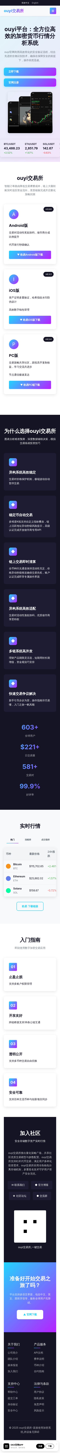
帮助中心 (13, 1391)
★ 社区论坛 (19, 1195)
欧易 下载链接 (30, 906)
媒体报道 (13, 1365)
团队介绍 (13, 1358)
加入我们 (13, 1371)
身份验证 (13, 1404)
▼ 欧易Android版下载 (30, 254)
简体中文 (25, 3)
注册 (40, 1446)
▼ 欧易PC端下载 (30, 384)
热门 (12, 839)
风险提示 (39, 1410)
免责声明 (39, 1404)
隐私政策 (39, 1398)
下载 (50, 1446)
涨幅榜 (28, 839)
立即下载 (13, 71)
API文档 (38, 1352)
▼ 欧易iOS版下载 (30, 319)
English (35, 3)
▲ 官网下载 (30, 1314)
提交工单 (13, 1398)
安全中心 (13, 1410)
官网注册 (13, 82)
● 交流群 (42, 1195)
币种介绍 (39, 1365)
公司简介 (13, 1352)
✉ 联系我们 (18, 1184)
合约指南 (39, 1371)
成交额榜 (45, 839)
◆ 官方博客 (41, 1184)
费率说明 (39, 1358)
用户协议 (39, 1391)
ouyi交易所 (14, 10)
